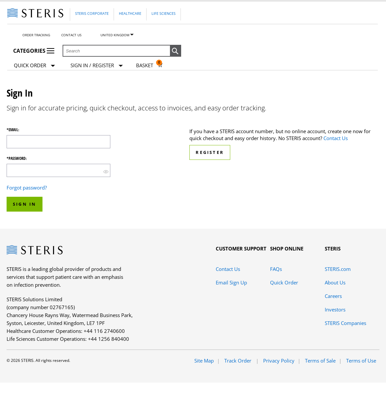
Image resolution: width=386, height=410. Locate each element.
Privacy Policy (278, 360)
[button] (175, 51)
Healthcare (130, 13)
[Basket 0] (149, 65)
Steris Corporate (92, 13)
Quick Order (34, 66)
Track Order (238, 360)
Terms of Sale (320, 360)
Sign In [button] (24, 204)
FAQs (276, 269)
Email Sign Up (231, 282)
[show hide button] (106, 171)
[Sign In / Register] (96, 65)
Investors (335, 309)
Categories (33, 50)
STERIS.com (338, 269)
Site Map (204, 360)
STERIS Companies (345, 323)
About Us (335, 282)
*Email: (13, 130)
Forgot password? (27, 187)
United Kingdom (114, 35)
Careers (333, 296)
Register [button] (210, 152)
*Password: (17, 159)
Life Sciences (164, 13)
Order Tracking (36, 35)
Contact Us (71, 35)
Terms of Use (361, 360)
